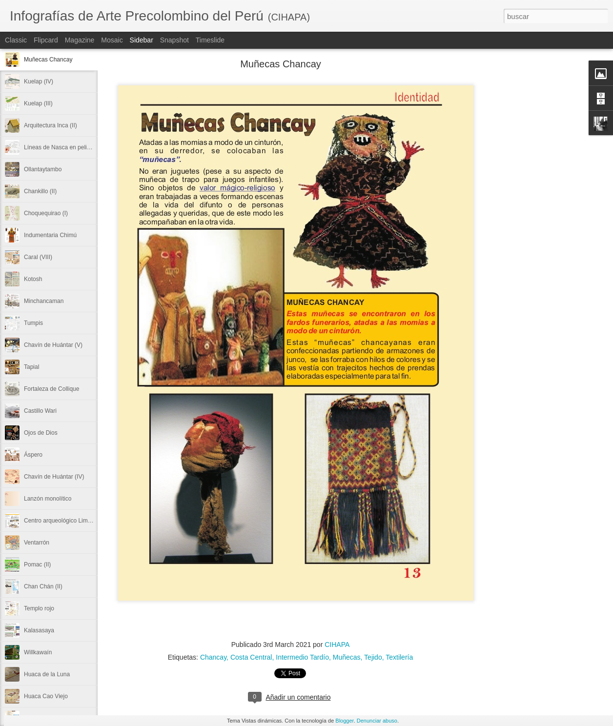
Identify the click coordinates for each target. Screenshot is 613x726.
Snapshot (174, 40)
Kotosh (33, 279)
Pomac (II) (37, 564)
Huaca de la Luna (47, 674)
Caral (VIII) (38, 257)
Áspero (33, 454)
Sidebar (141, 40)
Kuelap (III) (38, 103)
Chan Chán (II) (43, 586)
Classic (16, 40)
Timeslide (210, 40)
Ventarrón (36, 542)
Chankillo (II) (40, 191)
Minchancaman (43, 301)
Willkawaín (38, 652)
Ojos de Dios (41, 432)
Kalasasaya (39, 630)
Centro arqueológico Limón (59, 520)
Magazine (80, 40)
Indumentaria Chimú (50, 235)
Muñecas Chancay (48, 59)
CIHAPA (337, 644)
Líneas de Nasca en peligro (59, 147)
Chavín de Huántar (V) (53, 345)
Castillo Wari (40, 410)
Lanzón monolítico (47, 498)
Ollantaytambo (42, 169)
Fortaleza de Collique (51, 388)
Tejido (373, 657)
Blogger (344, 721)
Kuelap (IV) (38, 81)
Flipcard (46, 40)
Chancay (213, 657)
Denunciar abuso (377, 721)
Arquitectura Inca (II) (50, 125)
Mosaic (112, 40)
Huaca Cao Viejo (46, 696)
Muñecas (347, 657)
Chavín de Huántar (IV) (54, 476)
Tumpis (33, 323)
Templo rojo (39, 608)
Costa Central (251, 657)
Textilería (399, 657)
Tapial (31, 366)
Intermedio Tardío (302, 657)
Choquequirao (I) (46, 213)
